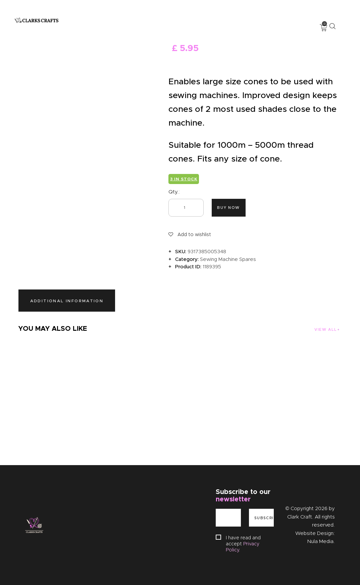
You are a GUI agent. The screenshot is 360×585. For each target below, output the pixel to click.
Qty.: (174, 192)
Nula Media (320, 541)
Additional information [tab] (67, 300)
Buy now (228, 207)
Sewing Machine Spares (228, 259)
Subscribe (264, 517)
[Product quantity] (186, 208)
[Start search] (332, 26)
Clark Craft (299, 517)
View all (325, 329)
